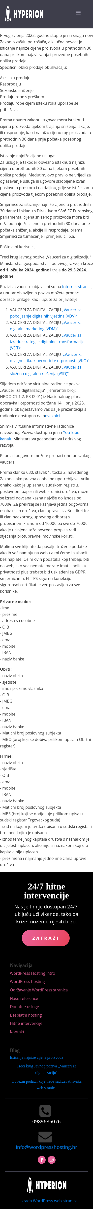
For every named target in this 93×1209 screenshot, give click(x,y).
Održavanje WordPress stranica (39, 990)
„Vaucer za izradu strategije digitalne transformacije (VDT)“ (47, 341)
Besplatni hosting (26, 1015)
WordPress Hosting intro (32, 973)
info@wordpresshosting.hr (46, 1147)
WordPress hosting (27, 981)
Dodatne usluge (24, 1006)
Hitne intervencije (26, 1023)
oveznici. (53, 415)
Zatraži (45, 938)
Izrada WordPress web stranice (48, 1201)
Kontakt (17, 1032)
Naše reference (24, 998)
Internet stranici (76, 286)
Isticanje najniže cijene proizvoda (36, 1057)
